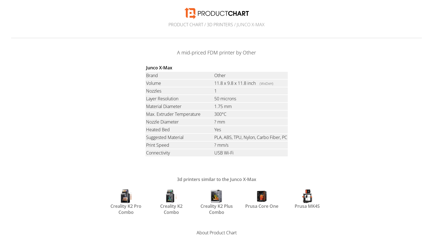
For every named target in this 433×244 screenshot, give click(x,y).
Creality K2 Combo (171, 201)
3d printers (220, 25)
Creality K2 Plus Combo (216, 201)
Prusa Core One (261, 199)
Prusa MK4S (307, 199)
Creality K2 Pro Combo (125, 201)
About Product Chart (217, 233)
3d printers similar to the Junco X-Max (216, 179)
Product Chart (185, 25)
